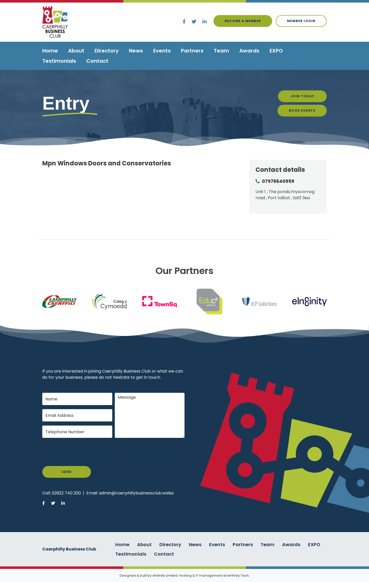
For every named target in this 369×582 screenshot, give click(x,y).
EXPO (276, 50)
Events (162, 50)
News (136, 50)
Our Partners (184, 270)
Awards (249, 50)
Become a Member (243, 21)
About (76, 50)
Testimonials (59, 61)
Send (67, 472)
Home (50, 50)
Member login (301, 21)
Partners (192, 50)
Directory (107, 50)
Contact (97, 61)
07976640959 (278, 181)
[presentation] (81, 452)
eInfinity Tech (238, 575)
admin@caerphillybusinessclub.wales (136, 493)
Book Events (302, 110)
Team (221, 50)
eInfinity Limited (165, 575)
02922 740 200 (66, 493)
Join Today (302, 96)
